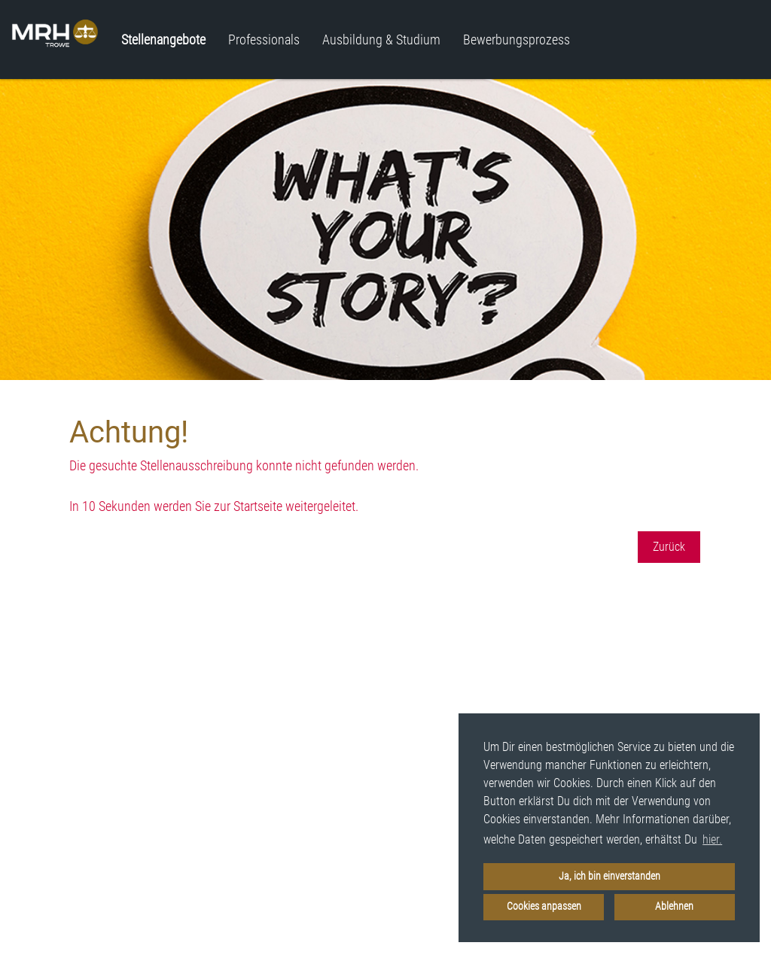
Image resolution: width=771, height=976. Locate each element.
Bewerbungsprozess (516, 39)
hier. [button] (712, 839)
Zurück (669, 547)
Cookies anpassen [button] (544, 906)
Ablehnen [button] (674, 906)
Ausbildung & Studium (381, 39)
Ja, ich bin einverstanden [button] (609, 876)
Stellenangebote (163, 39)
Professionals (264, 39)
